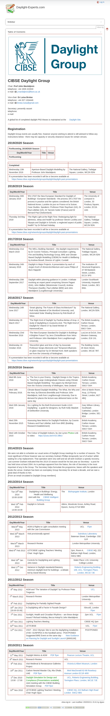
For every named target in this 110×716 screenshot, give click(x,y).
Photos (71, 433)
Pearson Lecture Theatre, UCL (80, 655)
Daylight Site (75, 120)
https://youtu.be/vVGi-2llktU (50, 436)
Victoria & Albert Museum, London (82, 664)
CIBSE (90, 550)
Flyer (89, 527)
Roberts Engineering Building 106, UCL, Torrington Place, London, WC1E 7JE (87, 570)
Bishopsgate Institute (77, 491)
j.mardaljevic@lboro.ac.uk (28, 92)
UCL (93, 589)
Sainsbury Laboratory (87, 534)
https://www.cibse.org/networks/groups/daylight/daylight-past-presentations (45, 179)
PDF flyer (54, 655)
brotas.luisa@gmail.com (28, 103)
